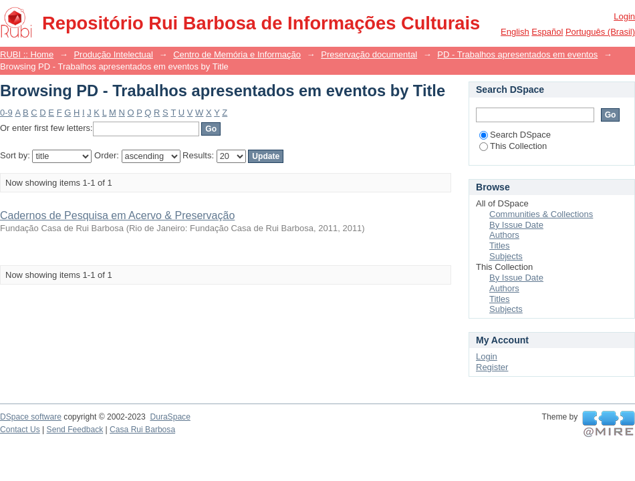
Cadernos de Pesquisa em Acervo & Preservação (117, 215)
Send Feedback (75, 429)
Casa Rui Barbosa (142, 429)
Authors (504, 235)
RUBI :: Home (26, 54)
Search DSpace (515, 135)
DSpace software (30, 417)
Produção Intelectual (113, 54)
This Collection (513, 146)
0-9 (6, 113)
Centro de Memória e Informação (237, 54)
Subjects (506, 256)
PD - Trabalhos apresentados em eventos (517, 54)
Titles (499, 245)
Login (624, 16)
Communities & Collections (541, 214)
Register (492, 367)
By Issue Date (516, 225)
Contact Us (20, 429)
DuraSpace (170, 417)
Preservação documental (369, 54)
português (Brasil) (600, 32)
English (515, 32)
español (547, 32)
